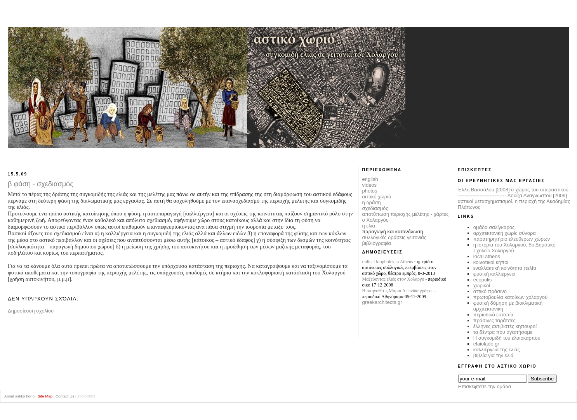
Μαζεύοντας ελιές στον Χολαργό (393, 279)
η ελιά (368, 226)
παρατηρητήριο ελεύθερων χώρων (511, 239)
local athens (486, 256)
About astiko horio (19, 396)
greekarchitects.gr (382, 302)
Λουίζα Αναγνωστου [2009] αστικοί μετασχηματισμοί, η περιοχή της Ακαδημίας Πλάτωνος (514, 201)
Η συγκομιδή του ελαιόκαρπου (507, 338)
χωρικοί (481, 285)
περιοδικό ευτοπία (493, 315)
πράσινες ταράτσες (494, 320)
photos (369, 191)
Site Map (45, 396)
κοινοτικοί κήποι (490, 262)
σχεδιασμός (375, 208)
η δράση (371, 202)
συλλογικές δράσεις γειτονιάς (394, 237)
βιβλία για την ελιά (493, 355)
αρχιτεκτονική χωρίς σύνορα (504, 233)
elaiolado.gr (486, 344)
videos (369, 185)
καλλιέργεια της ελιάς (496, 349)
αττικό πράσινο (490, 291)
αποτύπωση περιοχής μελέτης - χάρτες (405, 214)
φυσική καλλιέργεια (494, 274)
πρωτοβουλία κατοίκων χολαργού (510, 297)
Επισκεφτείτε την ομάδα (484, 386)
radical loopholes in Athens (387, 261)
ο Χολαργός (375, 220)
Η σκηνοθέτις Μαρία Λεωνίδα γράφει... (399, 290)
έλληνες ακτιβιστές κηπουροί (505, 326)
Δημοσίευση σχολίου (31, 311)
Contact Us (65, 396)
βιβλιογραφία (376, 243)
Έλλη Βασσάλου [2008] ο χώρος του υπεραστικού (513, 190)
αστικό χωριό (376, 197)
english (370, 179)
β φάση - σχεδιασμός (40, 184)
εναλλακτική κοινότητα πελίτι (504, 268)
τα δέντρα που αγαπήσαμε (502, 332)
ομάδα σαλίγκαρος (493, 227)
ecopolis (482, 280)
